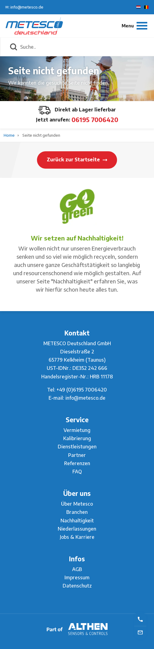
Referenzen (77, 463)
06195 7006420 (95, 119)
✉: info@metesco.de (24, 7)
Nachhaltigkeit (77, 520)
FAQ (77, 471)
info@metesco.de (85, 398)
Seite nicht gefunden (41, 135)
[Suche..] (83, 47)
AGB (77, 569)
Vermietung (77, 430)
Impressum (77, 577)
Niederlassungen (77, 529)
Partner (77, 455)
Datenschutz (77, 586)
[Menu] (134, 25)
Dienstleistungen (77, 447)
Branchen (77, 512)
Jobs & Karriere (77, 537)
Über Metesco (77, 504)
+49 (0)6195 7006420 (82, 390)
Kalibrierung (77, 438)
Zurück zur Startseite (77, 159)
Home (10, 135)
